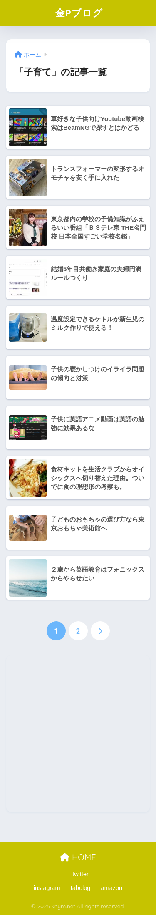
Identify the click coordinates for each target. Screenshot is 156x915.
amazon (112, 888)
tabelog (81, 888)
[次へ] (100, 630)
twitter (80, 874)
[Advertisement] (78, 733)
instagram (47, 888)
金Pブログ (79, 13)
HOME (78, 857)
